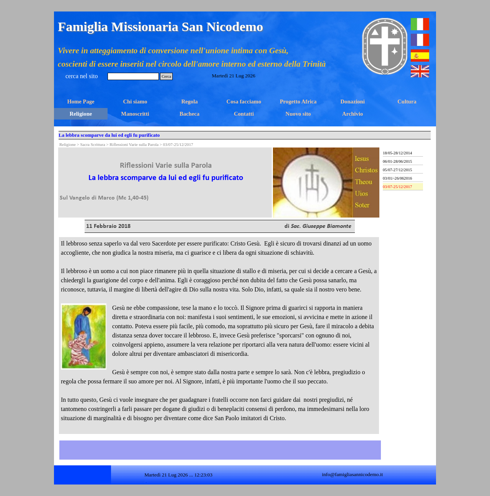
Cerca (166, 76)
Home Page (80, 101)
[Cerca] (133, 76)
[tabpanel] (166, 175)
